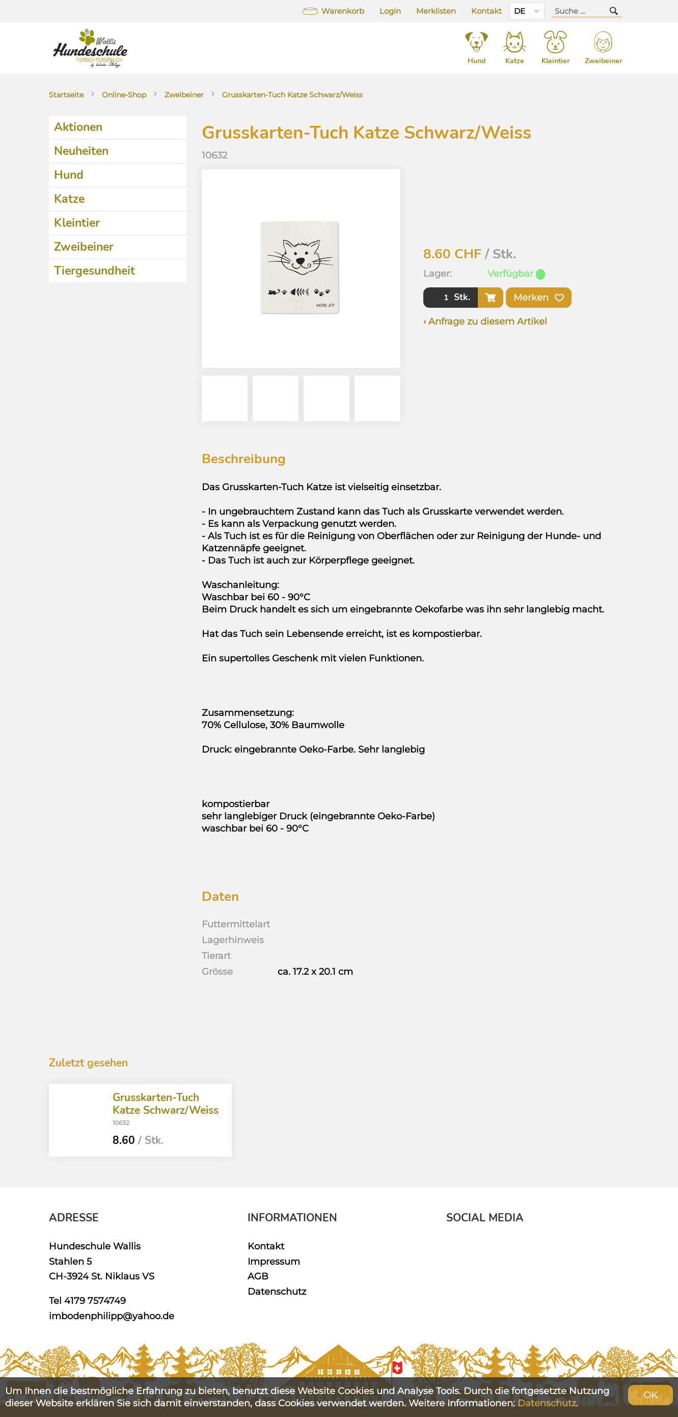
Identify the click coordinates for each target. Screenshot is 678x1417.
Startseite (66, 94)
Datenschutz (277, 1291)
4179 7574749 (95, 1300)
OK (650, 1394)
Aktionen (78, 127)
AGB (258, 1276)
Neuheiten (81, 151)
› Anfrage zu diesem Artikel (485, 321)
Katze (69, 199)
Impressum (274, 1261)
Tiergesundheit (94, 271)
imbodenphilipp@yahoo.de (111, 1316)
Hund (69, 175)
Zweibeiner (184, 94)
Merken (538, 297)
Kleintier (77, 223)
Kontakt (486, 11)
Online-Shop (124, 94)
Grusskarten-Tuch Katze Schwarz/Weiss (292, 94)
